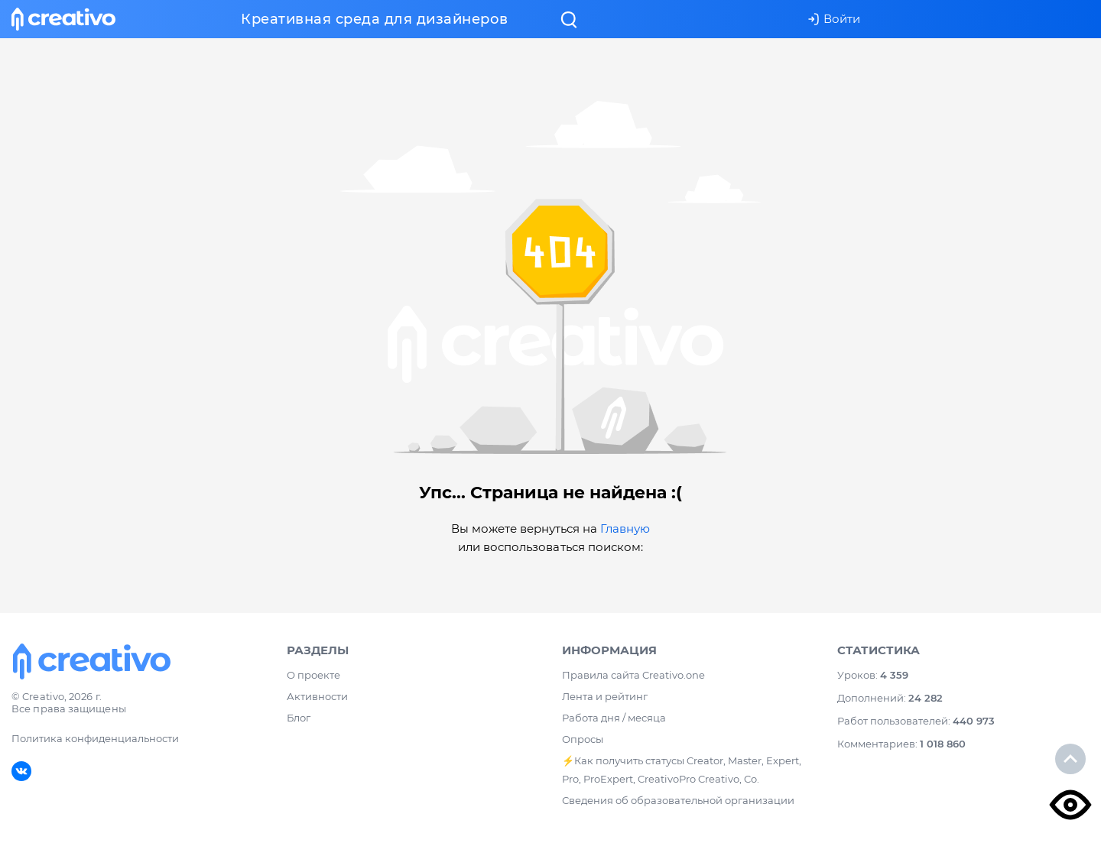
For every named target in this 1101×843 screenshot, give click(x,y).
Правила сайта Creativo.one (633, 675)
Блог (298, 718)
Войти (833, 18)
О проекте (313, 675)
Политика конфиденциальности (95, 738)
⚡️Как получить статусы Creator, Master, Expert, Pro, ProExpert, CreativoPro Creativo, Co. (681, 769)
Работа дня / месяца (614, 718)
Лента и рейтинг (605, 696)
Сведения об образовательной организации (678, 800)
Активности (317, 696)
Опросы (582, 739)
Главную (625, 528)
